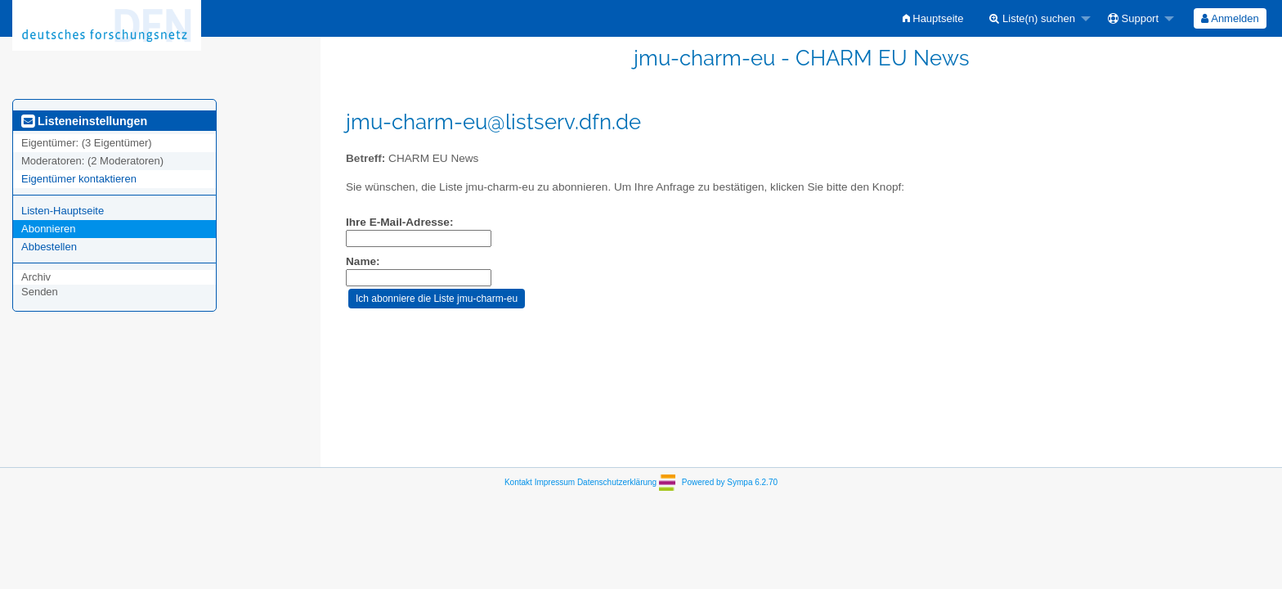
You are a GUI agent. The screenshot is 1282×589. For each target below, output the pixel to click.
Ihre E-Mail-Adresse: (399, 222)
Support (1133, 18)
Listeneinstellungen (84, 121)
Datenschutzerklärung (617, 482)
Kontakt (518, 482)
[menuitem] (933, 18)
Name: (363, 261)
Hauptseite (933, 18)
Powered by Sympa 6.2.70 (730, 482)
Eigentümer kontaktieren (79, 179)
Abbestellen (49, 247)
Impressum (555, 482)
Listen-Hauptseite (62, 211)
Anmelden (1229, 18)
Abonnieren (48, 229)
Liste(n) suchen (1032, 18)
